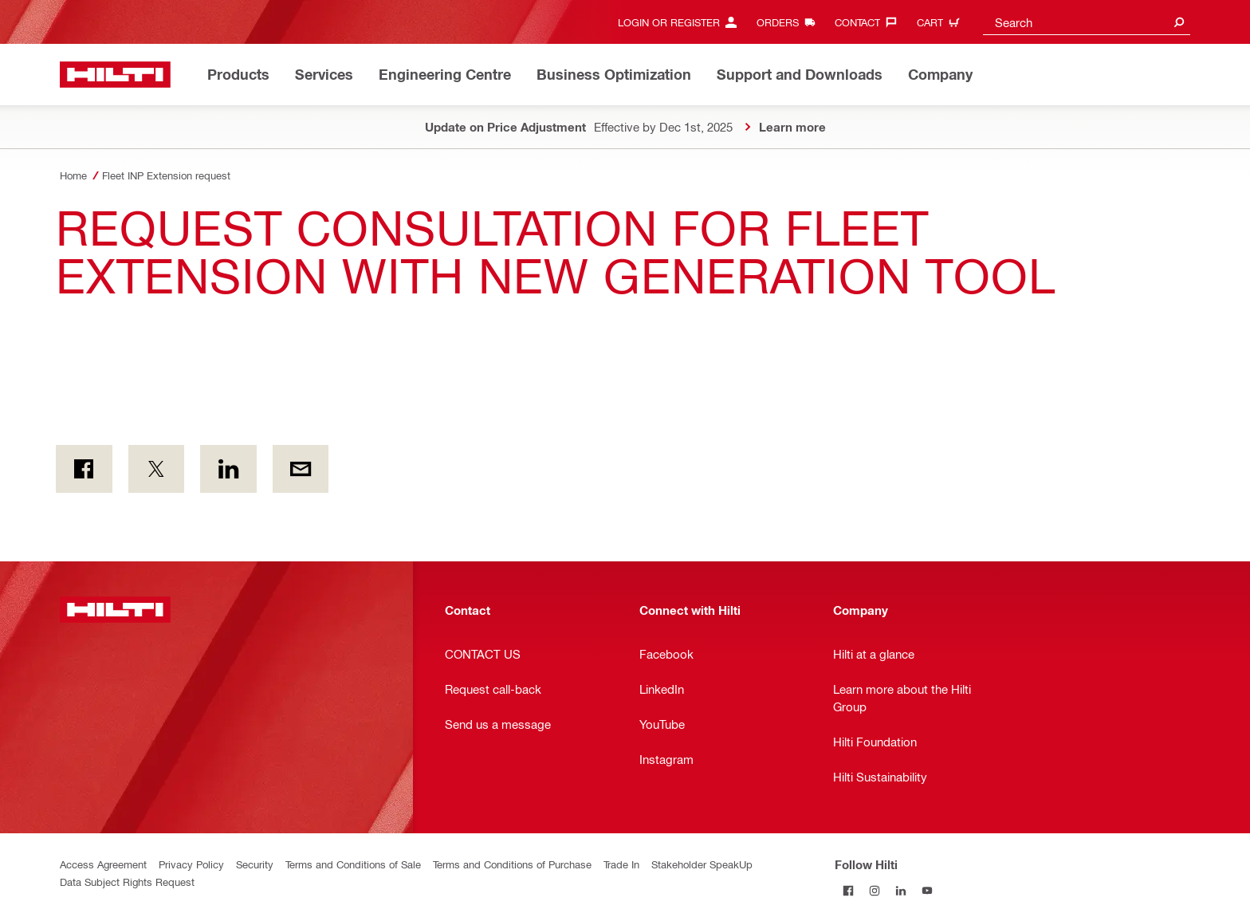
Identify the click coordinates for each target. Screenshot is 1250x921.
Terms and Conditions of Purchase (512, 864)
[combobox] (1086, 22)
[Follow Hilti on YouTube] (927, 890)
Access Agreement (103, 864)
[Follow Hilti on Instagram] (874, 890)
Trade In (621, 864)
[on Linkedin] (228, 469)
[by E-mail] (301, 469)
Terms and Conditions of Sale (353, 864)
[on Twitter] (156, 469)
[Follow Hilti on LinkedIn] (900, 890)
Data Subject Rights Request (127, 882)
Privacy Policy (191, 864)
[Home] (115, 74)
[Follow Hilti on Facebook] (848, 890)
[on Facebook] (84, 469)
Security (254, 864)
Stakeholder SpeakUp (702, 864)
